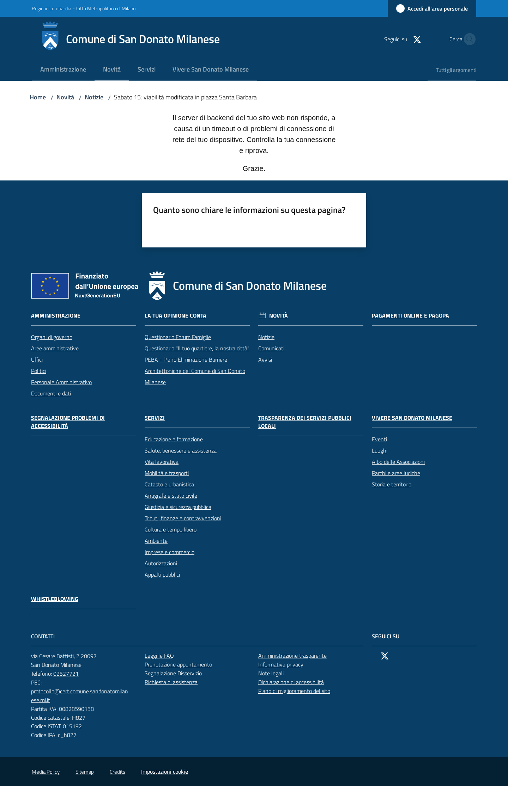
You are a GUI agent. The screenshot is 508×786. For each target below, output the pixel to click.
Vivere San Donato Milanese (412, 418)
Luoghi (379, 450)
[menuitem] (63, 70)
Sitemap (84, 772)
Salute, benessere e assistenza (181, 450)
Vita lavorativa (162, 462)
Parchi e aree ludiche (396, 473)
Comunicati (271, 348)
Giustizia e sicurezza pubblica (178, 507)
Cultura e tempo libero (170, 529)
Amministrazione (55, 316)
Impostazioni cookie (164, 771)
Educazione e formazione (174, 439)
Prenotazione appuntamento (182, 664)
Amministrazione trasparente (292, 655)
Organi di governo (51, 337)
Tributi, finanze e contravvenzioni (183, 518)
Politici (38, 371)
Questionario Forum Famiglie (178, 337)
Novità (65, 97)
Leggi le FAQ (159, 655)
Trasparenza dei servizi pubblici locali (304, 422)
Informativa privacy (280, 664)
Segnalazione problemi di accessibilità (68, 422)
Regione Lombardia (51, 8)
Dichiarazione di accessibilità (295, 682)
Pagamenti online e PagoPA (410, 316)
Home (38, 97)
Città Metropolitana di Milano (105, 8)
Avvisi (265, 359)
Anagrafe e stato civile (171, 495)
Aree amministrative (55, 348)
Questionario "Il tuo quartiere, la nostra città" (197, 348)
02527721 (69, 673)
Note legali (271, 673)
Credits (117, 772)
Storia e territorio (391, 484)
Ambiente (156, 540)
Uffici (37, 359)
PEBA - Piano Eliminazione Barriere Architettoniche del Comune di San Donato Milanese (195, 370)
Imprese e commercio (169, 552)
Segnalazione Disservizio (177, 673)
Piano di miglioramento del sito (294, 691)
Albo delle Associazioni (398, 462)
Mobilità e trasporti (167, 473)
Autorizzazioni (161, 563)
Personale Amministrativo (61, 382)
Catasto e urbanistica (169, 484)
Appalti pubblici (162, 574)
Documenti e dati (51, 393)
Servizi (155, 418)
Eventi (379, 439)
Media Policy (46, 772)
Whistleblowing (54, 599)
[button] (467, 39)
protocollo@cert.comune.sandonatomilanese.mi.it (83, 695)
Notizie (94, 97)
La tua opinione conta (175, 316)
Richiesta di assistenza (175, 682)
